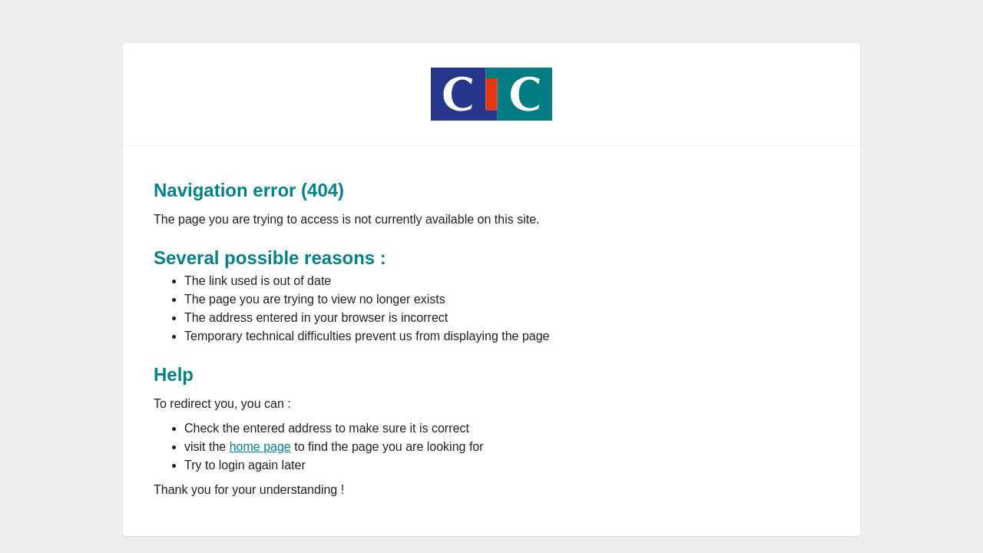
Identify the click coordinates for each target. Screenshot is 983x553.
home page (260, 446)
